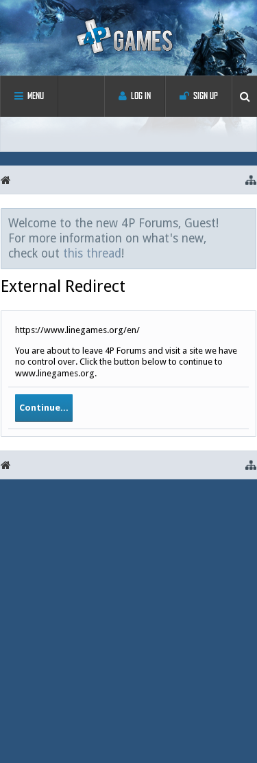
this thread (92, 253)
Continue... (44, 407)
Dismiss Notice (246, 222)
